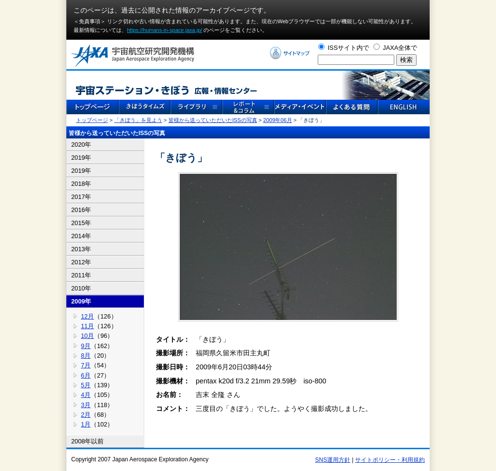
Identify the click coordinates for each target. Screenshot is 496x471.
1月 (86, 424)
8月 (86, 355)
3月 (86, 405)
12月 (87, 316)
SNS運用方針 (333, 459)
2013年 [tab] (81, 249)
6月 (86, 375)
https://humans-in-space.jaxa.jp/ (164, 30)
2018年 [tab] (81, 183)
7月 (86, 365)
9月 (86, 345)
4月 (86, 394)
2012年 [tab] (81, 262)
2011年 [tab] (81, 275)
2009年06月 (277, 120)
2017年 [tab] (81, 196)
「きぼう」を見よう (138, 120)
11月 (87, 326)
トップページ (92, 120)
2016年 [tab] (81, 209)
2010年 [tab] (81, 288)
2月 (86, 414)
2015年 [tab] (81, 223)
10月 (87, 335)
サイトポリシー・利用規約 (390, 459)
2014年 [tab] (81, 236)
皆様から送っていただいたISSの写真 (213, 120)
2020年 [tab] (81, 144)
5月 (86, 385)
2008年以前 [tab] (87, 441)
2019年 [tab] (81, 157)
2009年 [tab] (81, 301)
